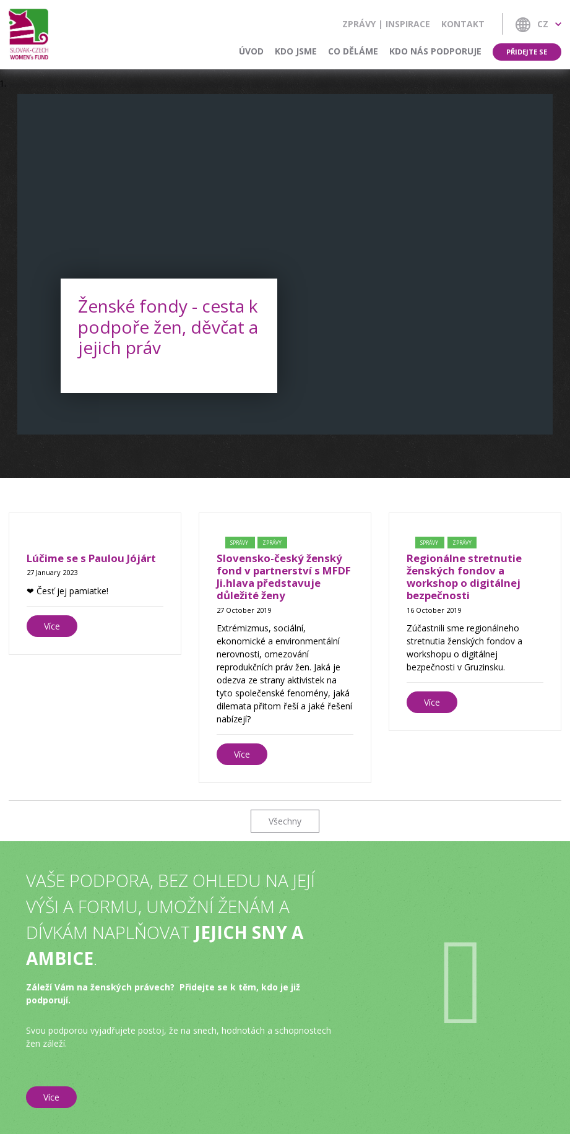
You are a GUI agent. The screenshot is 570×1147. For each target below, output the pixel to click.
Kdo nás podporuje (435, 51)
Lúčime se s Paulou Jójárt (91, 558)
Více (52, 626)
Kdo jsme (296, 51)
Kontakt (463, 24)
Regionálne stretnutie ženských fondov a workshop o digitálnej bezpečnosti (464, 576)
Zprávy (272, 542)
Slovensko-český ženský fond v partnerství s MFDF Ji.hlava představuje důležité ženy (284, 576)
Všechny (285, 821)
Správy (239, 542)
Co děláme (353, 51)
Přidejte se (527, 51)
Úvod (251, 51)
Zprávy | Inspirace (386, 24)
